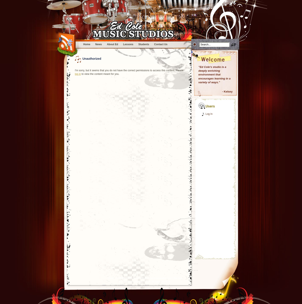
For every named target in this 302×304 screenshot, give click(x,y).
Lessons (128, 44)
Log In (209, 113)
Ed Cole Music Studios (131, 281)
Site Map (177, 278)
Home (86, 44)
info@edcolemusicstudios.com (156, 278)
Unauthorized (91, 58)
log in (78, 74)
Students (143, 44)
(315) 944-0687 (123, 278)
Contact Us (160, 44)
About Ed (112, 44)
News (98, 44)
